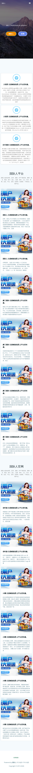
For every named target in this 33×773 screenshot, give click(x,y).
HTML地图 (25, 762)
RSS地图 (19, 762)
